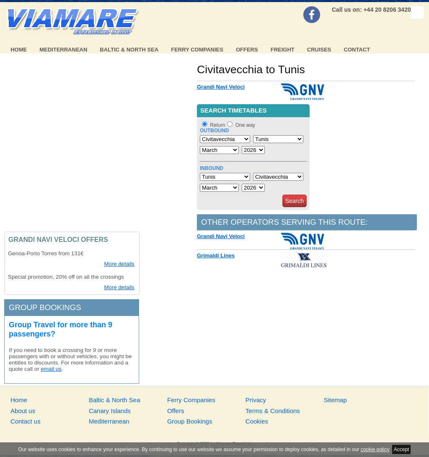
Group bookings (45, 307)
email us (51, 369)
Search (294, 201)
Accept (401, 449)
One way (245, 125)
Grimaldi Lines (216, 255)
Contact (357, 49)
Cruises (319, 49)
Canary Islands (110, 410)
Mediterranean (63, 49)
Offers (247, 49)
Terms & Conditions (273, 410)
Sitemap (335, 399)
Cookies (257, 421)
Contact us (25, 421)
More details (119, 264)
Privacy (256, 399)
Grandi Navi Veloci (221, 87)
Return (217, 125)
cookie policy (375, 449)
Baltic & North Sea (129, 49)
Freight (283, 49)
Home (18, 49)
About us (22, 410)
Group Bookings (189, 421)
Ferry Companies (197, 49)
